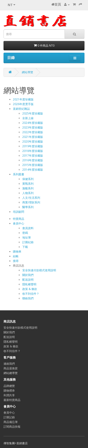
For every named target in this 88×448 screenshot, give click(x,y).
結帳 (16, 256)
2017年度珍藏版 (32, 156)
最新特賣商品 (12, 400)
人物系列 (28, 193)
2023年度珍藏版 (32, 127)
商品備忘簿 (11, 422)
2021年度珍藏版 (23, 99)
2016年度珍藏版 (32, 160)
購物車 (17, 251)
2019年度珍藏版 (32, 146)
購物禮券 (9, 391)
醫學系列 (28, 207)
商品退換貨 (11, 368)
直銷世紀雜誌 (21, 109)
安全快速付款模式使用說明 (39, 270)
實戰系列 (28, 184)
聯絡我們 (28, 298)
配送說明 (28, 280)
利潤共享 (9, 395)
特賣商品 (18, 219)
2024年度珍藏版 (32, 123)
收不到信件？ (30, 294)
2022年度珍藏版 (32, 132)
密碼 (25, 233)
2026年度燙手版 (23, 104)
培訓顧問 (18, 212)
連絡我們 (9, 364)
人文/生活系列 (31, 198)
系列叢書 (18, 174)
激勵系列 (28, 188)
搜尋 (16, 261)
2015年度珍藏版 (32, 165)
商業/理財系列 (31, 202)
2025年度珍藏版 (32, 113)
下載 (25, 247)
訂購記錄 (9, 417)
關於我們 (28, 275)
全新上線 (28, 118)
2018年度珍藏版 (32, 151)
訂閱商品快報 (12, 427)
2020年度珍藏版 (32, 141)
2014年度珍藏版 (32, 170)
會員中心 (18, 223)
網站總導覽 (11, 373)
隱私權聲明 (29, 284)
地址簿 (26, 237)
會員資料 (28, 228)
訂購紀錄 (28, 242)
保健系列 (28, 179)
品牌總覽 (9, 386)
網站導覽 (27, 72)
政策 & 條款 (29, 289)
